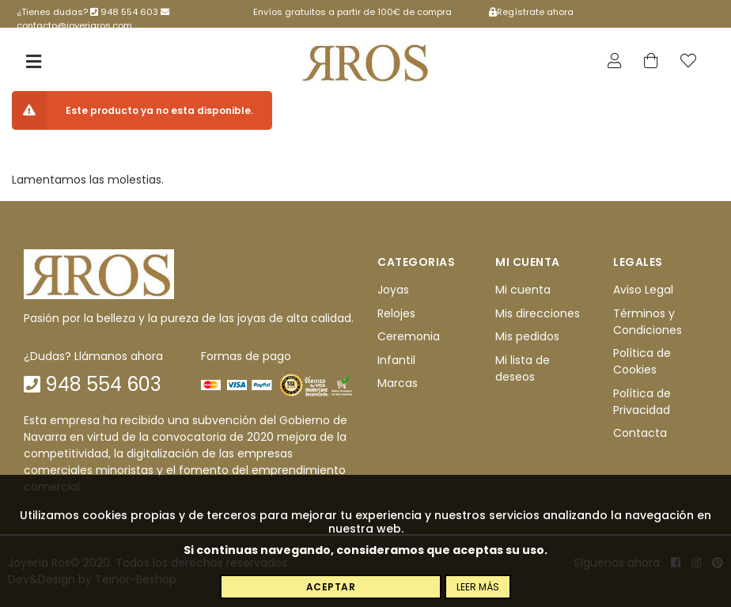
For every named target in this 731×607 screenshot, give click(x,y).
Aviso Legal (643, 290)
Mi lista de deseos (522, 368)
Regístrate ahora (531, 12)
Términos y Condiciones (647, 321)
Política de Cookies (642, 361)
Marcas (397, 383)
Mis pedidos (527, 336)
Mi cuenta (523, 290)
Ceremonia (408, 336)
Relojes (396, 313)
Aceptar (331, 587)
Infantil (396, 360)
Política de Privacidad (642, 401)
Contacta (640, 433)
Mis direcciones (537, 313)
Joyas (393, 290)
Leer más (477, 587)
